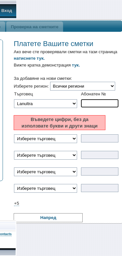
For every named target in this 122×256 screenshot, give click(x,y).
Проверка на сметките (34, 26)
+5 (16, 203)
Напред (48, 217)
